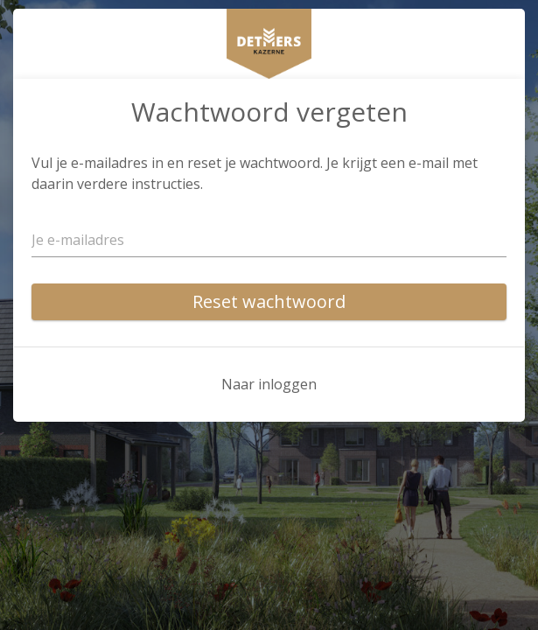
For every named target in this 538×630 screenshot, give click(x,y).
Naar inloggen (269, 384)
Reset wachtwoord (269, 301)
